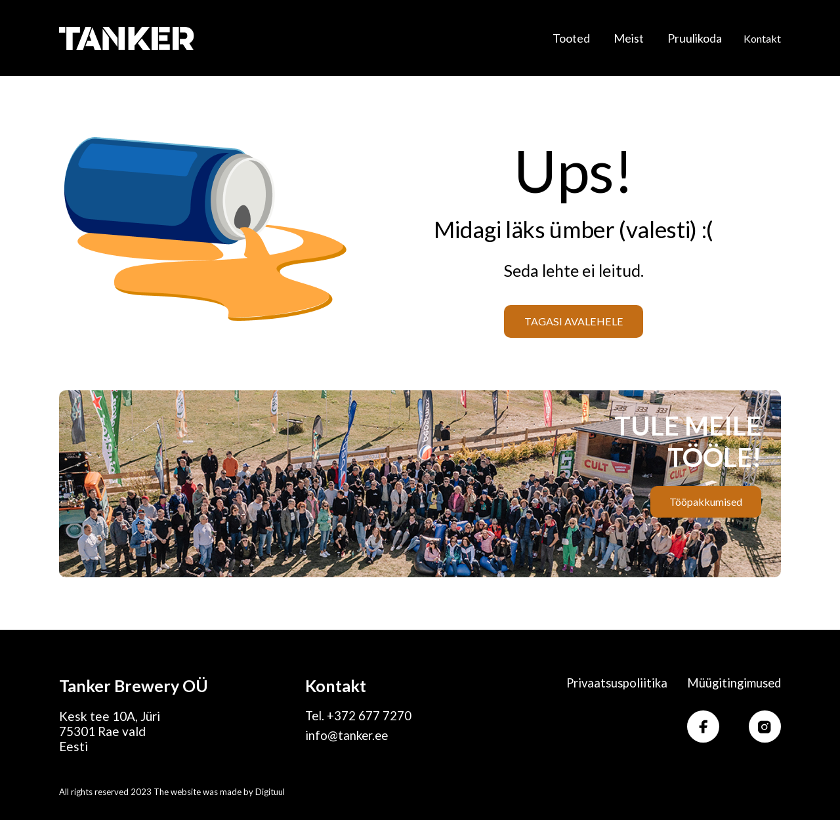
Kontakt (762, 37)
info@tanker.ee (347, 736)
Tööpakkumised (705, 501)
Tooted (571, 37)
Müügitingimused (732, 683)
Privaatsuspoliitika (612, 683)
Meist (629, 37)
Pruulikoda (694, 37)
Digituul (270, 792)
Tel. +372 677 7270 (359, 716)
